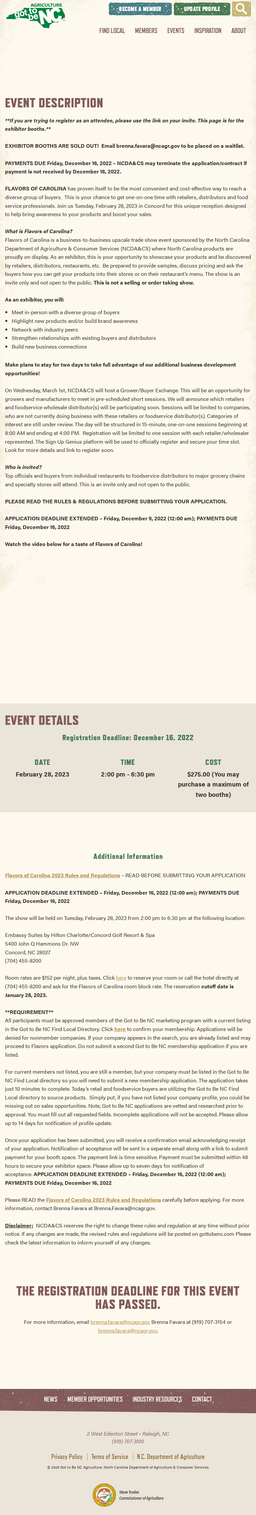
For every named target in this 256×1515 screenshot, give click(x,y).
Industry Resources (157, 1399)
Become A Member (140, 8)
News (50, 1399)
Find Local (112, 30)
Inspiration (207, 30)
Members (146, 30)
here (121, 977)
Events (175, 30)
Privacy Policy (67, 1457)
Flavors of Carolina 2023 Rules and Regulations (62, 875)
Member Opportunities (95, 1399)
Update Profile (202, 8)
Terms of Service (109, 1457)
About (238, 30)
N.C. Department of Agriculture (171, 1457)
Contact (202, 1399)
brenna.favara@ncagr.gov (120, 1322)
